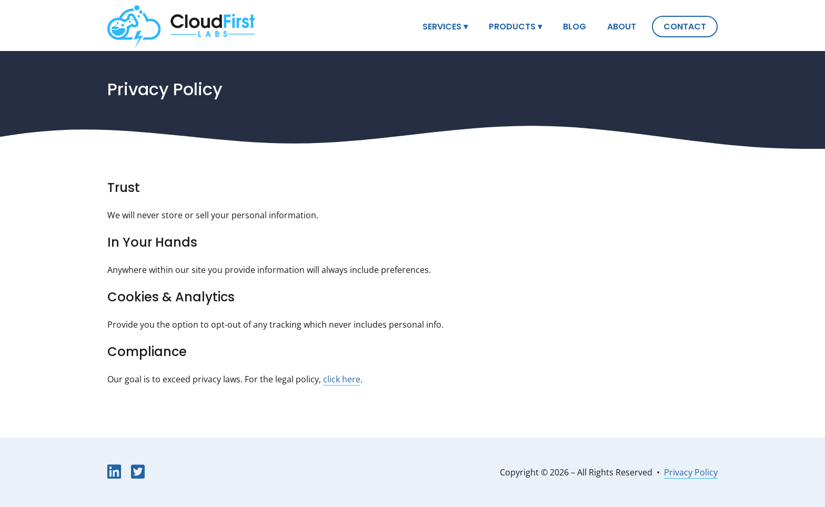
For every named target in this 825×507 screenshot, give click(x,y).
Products (512, 27)
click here (341, 379)
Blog (574, 27)
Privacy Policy (691, 472)
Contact (684, 27)
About (621, 27)
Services (441, 27)
